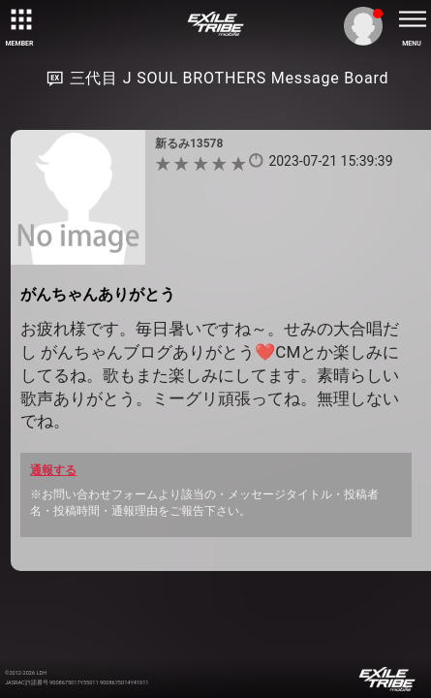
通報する (53, 470)
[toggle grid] (19, 19)
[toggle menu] (411, 19)
